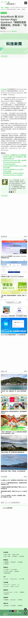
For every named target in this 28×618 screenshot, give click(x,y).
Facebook (6, 585)
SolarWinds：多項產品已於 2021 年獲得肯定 (14, 155)
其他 (12, 587)
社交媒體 (5, 583)
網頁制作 (5, 568)
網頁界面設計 (7, 574)
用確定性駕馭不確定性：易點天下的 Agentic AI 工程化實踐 (14, 492)
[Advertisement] (14, 74)
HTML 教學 (14, 570)
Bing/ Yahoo (14, 579)
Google (6, 579)
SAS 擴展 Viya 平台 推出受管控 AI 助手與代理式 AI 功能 (14, 481)
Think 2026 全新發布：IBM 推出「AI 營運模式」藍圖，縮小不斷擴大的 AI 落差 (13, 496)
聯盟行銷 (6, 594)
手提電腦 (20, 562)
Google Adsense (8, 593)
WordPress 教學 (8, 572)
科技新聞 (6, 7)
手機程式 (20, 600)
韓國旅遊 (20, 606)
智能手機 (13, 562)
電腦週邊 (6, 562)
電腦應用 (6, 600)
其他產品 (6, 564)
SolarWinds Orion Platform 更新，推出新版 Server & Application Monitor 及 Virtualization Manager (14, 162)
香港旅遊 (6, 606)
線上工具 (13, 600)
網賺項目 (5, 591)
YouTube (6, 587)
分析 (17, 587)
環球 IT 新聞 (3, 13)
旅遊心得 (5, 604)
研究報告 (15, 557)
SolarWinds (4, 57)
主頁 (2, 7)
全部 (25, 237)
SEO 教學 (22, 579)
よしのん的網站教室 (7, 508)
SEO (4, 577)
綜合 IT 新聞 (7, 557)
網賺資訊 (22, 593)
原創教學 (5, 598)
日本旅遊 (13, 606)
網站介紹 (5, 615)
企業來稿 (22, 557)
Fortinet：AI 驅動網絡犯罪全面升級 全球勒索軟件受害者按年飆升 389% (14, 484)
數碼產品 (5, 560)
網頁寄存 (17, 572)
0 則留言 (15, 32)
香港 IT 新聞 (16, 555)
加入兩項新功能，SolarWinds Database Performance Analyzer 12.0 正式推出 (13, 175)
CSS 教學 (6, 570)
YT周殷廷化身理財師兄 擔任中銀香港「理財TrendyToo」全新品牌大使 (14, 488)
